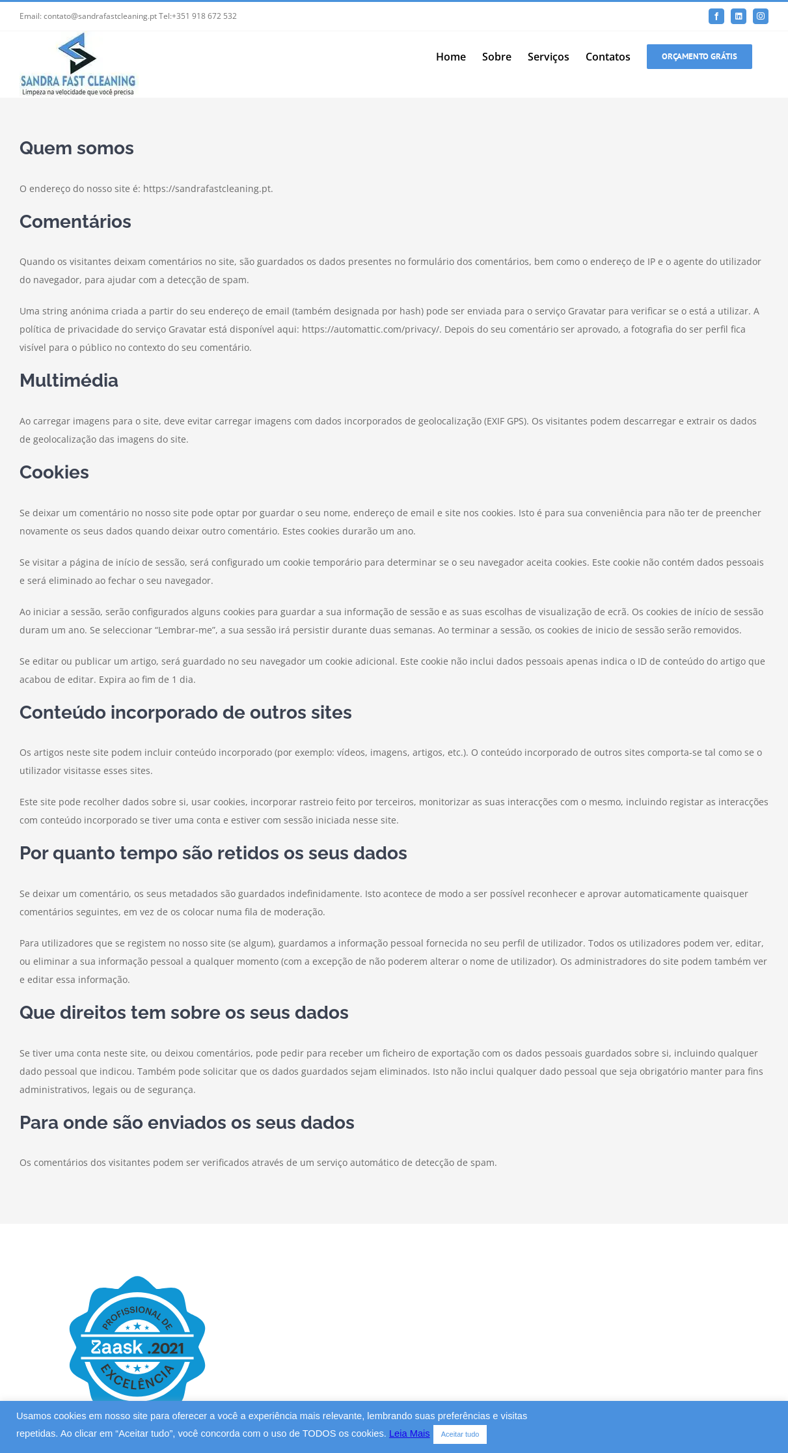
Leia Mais (409, 1433)
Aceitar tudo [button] (460, 1434)
